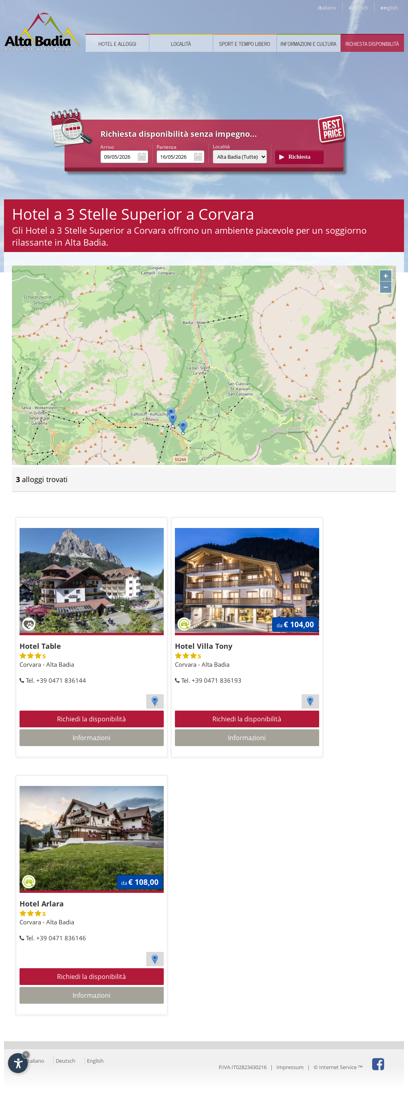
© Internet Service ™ (338, 1067)
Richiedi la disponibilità (91, 719)
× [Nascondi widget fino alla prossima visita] (25, 1055)
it (327, 7)
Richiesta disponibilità (372, 43)
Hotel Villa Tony (203, 646)
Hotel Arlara (42, 903)
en (389, 7)
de (358, 7)
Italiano (35, 1060)
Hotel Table (40, 646)
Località (181, 43)
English (95, 1060)
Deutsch (65, 1060)
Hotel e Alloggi (117, 43)
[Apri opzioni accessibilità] (18, 1063)
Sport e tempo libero (244, 43)
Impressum (290, 1067)
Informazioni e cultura (308, 43)
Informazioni (91, 737)
